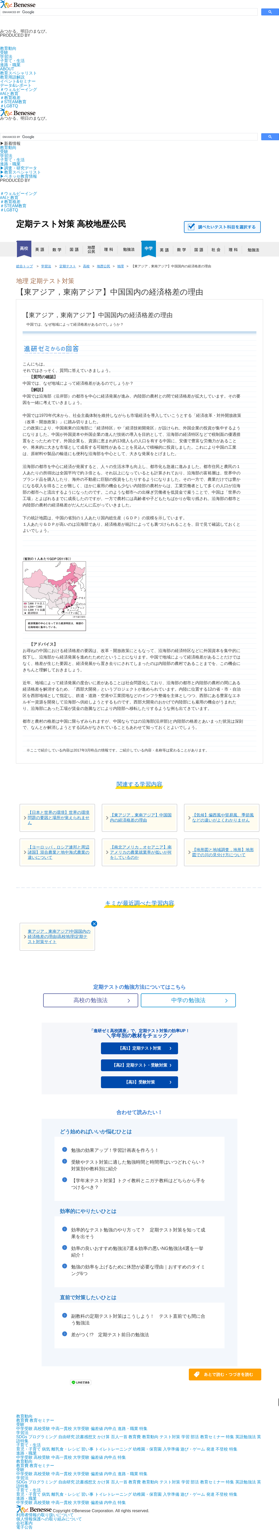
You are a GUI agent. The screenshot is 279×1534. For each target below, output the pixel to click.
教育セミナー (42, 1420)
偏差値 (97, 1428)
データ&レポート (16, 85)
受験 (4, 52)
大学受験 (81, 1428)
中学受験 (24, 1428)
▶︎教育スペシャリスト (20, 172)
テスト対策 (170, 1437)
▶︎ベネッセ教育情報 (18, 176)
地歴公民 (93, 251)
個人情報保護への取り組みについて (49, 1519)
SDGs (21, 1437)
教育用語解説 (12, 77)
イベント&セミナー (18, 81)
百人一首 (119, 1437)
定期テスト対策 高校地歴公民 (71, 224)
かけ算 (103, 1437)
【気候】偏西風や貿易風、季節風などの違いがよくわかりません (223, 817)
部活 (195, 1437)
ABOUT (7, 69)
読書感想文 (86, 1437)
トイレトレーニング (113, 1449)
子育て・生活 (12, 61)
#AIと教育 (9, 93)
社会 (218, 251)
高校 (23, 249)
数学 (59, 251)
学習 (185, 1437)
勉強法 (128, 251)
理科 (110, 251)
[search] (128, 12)
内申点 (110, 1428)
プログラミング (42, 1437)
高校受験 (42, 1428)
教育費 (22, 1420)
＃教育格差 (10, 98)
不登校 (222, 1449)
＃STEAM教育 (13, 102)
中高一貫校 (61, 1428)
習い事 (87, 1449)
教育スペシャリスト (18, 73)
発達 (210, 1449)
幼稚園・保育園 (147, 1449)
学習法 (6, 56)
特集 (143, 1428)
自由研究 (66, 1437)
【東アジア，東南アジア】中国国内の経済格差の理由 (141, 817)
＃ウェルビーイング (18, 89)
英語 (42, 251)
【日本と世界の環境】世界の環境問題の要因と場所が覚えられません (58, 817)
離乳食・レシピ (65, 1449)
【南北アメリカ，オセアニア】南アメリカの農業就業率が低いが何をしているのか (141, 852)
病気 (46, 1449)
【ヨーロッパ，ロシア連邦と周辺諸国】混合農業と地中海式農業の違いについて (58, 852)
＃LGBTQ (9, 106)
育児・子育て (28, 1449)
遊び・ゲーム (192, 1449)
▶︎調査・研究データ (18, 168)
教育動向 (8, 48)
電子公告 (24, 1527)
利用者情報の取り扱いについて (45, 1515)
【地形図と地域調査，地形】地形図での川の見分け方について (223, 852)
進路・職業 (10, 65)
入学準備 (171, 1449)
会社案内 (24, 1523)
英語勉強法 (245, 1437)
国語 (76, 251)
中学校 (148, 249)
